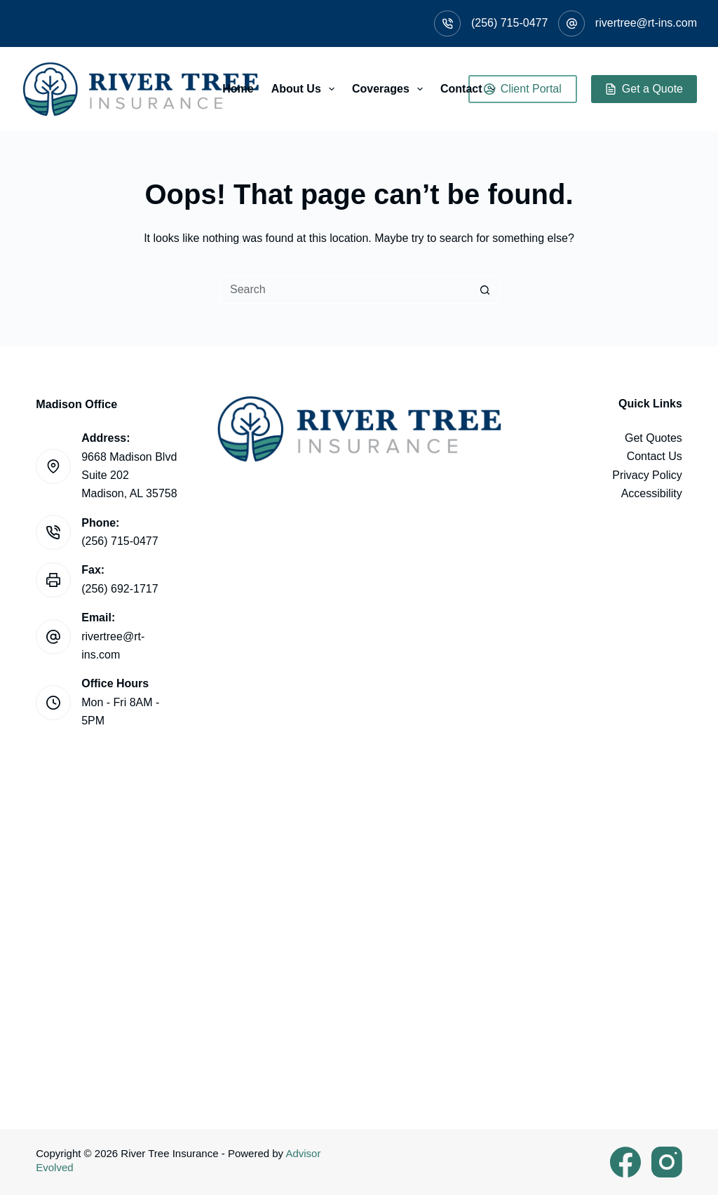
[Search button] (485, 290)
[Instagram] (666, 1162)
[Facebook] (625, 1162)
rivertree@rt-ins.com (646, 23)
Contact (470, 89)
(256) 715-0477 (509, 23)
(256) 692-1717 (119, 589)
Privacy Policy (647, 475)
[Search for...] (345, 290)
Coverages (390, 89)
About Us (305, 89)
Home (237, 89)
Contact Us (654, 456)
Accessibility (651, 493)
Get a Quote (644, 89)
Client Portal (523, 89)
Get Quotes (653, 438)
